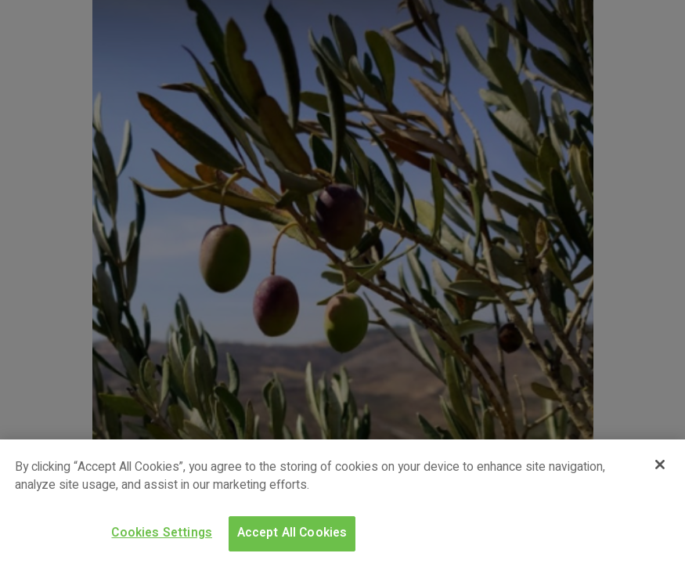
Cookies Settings (161, 533)
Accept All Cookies (292, 533)
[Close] (660, 464)
